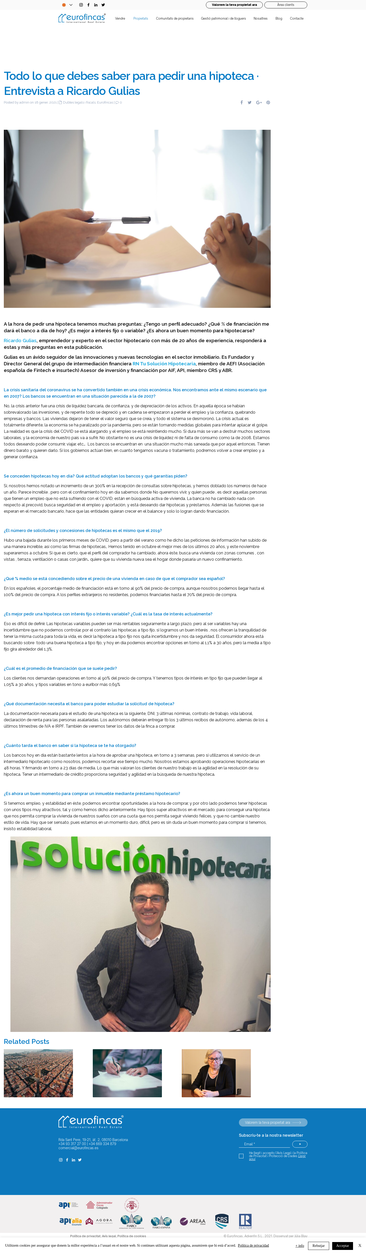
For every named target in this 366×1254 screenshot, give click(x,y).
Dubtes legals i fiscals (79, 102)
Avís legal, (109, 1236)
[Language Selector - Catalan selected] (67, 5)
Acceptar (342, 1246)
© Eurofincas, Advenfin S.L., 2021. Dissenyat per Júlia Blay (266, 1236)
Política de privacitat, (86, 1236)
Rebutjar (318, 1246)
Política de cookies (131, 1236)
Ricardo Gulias (20, 340)
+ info (300, 1246)
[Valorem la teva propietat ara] (273, 1122)
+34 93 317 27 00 (72, 1144)
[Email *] (264, 1144)
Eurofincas (105, 102)
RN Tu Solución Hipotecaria (164, 363)
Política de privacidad (253, 1245)
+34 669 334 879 (102, 1144)
